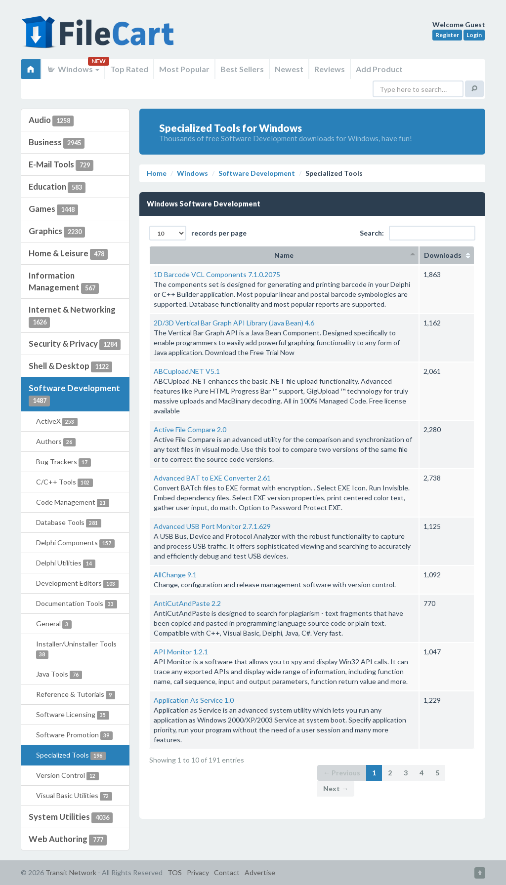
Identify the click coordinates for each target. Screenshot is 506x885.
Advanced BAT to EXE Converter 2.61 (212, 478)
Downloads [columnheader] (446, 255)
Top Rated (129, 69)
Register (447, 35)
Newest (289, 69)
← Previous (341, 772)
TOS (175, 872)
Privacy (198, 872)
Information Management (64, 282)
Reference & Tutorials (75, 694)
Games (53, 209)
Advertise (260, 872)
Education (57, 187)
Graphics (57, 232)
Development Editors (77, 583)
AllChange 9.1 (175, 574)
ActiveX (57, 421)
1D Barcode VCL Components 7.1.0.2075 (217, 274)
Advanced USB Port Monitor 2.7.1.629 (212, 526)
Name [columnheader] (284, 255)
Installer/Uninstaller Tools (76, 649)
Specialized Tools (71, 755)
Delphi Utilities (65, 563)
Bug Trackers (63, 462)
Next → (335, 788)
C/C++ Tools (64, 482)
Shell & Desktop (70, 366)
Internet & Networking (72, 316)
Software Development (74, 394)
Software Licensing (72, 715)
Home (157, 173)
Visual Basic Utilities (74, 796)
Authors (56, 441)
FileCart (100, 37)
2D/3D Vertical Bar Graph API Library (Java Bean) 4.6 (234, 323)
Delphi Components (75, 543)
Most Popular (184, 69)
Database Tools (68, 522)
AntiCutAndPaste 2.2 (187, 603)
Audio (51, 120)
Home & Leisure (68, 254)
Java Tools (59, 674)
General (54, 624)
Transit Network (70, 872)
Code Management (72, 502)
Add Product (379, 69)
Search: (417, 233)
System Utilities (71, 817)
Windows (72, 69)
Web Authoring (68, 839)
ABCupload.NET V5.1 (187, 371)
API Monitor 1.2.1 (181, 651)
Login (474, 35)
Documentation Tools (76, 603)
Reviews (329, 69)
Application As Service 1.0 (194, 700)
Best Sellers (242, 69)
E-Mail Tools (61, 165)
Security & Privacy (75, 344)
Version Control (67, 775)
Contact (227, 872)
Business (56, 143)
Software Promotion (74, 735)
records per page (198, 233)
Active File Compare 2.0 (190, 429)
